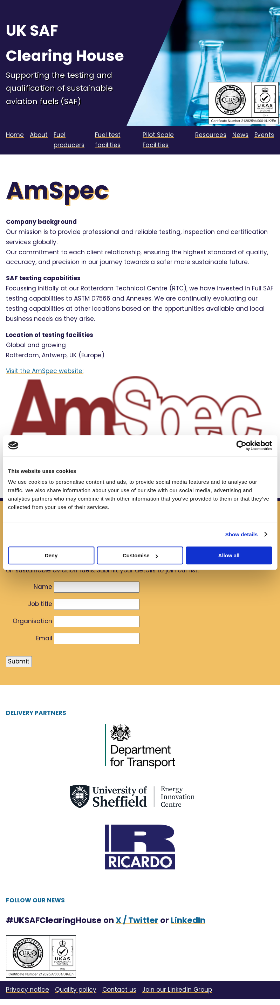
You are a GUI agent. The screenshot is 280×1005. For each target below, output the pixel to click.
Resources (210, 135)
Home (15, 135)
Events (264, 135)
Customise (140, 555)
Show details (241, 534)
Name (43, 587)
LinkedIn (188, 920)
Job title (40, 604)
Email (44, 638)
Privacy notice (27, 989)
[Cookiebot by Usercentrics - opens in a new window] (241, 445)
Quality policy (75, 989)
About (39, 135)
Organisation (32, 621)
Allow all (229, 555)
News (240, 135)
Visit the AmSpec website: (44, 371)
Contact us (119, 989)
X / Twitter (137, 920)
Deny (51, 555)
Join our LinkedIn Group (177, 989)
